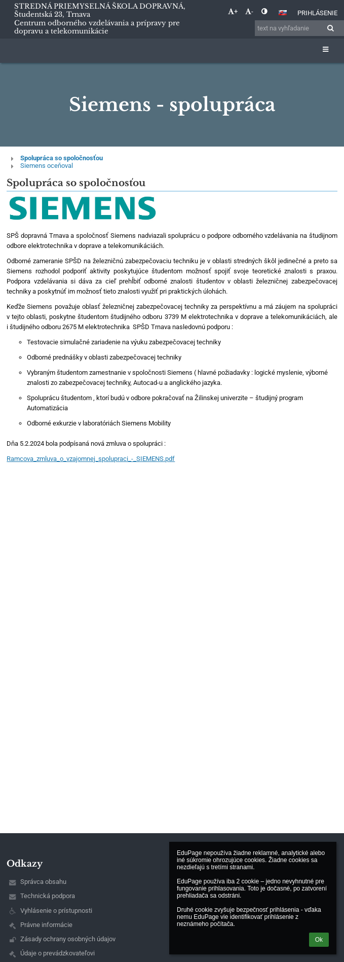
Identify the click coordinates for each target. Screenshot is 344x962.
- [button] (249, 11)
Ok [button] (319, 939)
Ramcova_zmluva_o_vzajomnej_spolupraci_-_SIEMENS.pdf (91, 458)
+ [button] (233, 11)
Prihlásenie (317, 13)
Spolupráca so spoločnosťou (61, 158)
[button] (282, 13)
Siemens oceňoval (46, 165)
